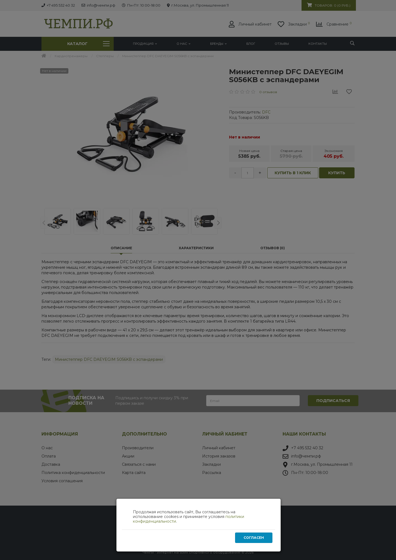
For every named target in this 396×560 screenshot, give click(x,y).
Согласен (254, 538)
